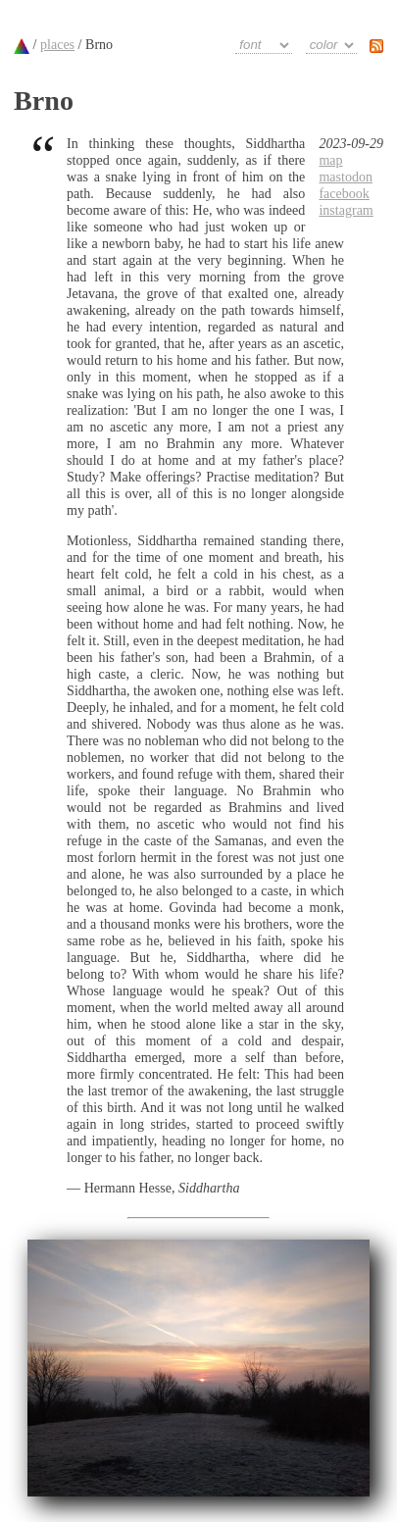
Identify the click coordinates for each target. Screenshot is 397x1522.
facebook (344, 193)
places (57, 44)
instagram (345, 210)
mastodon (345, 176)
